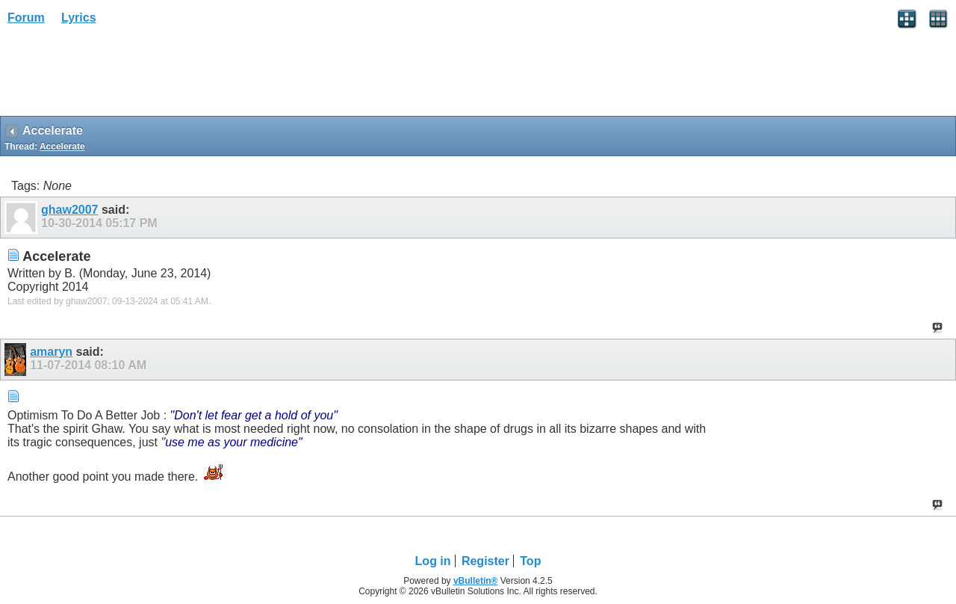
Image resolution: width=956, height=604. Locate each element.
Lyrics (78, 17)
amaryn (51, 351)
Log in (433, 561)
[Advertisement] (119, 75)
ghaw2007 (69, 209)
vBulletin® (475, 581)
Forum (26, 17)
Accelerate (62, 146)
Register (485, 561)
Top (530, 561)
